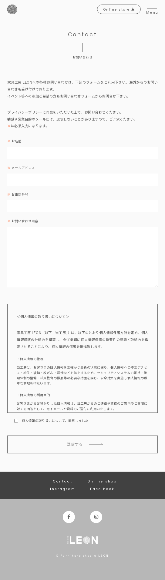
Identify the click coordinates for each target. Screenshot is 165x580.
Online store (118, 9)
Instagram (63, 489)
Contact (62, 481)
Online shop (102, 481)
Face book (102, 489)
